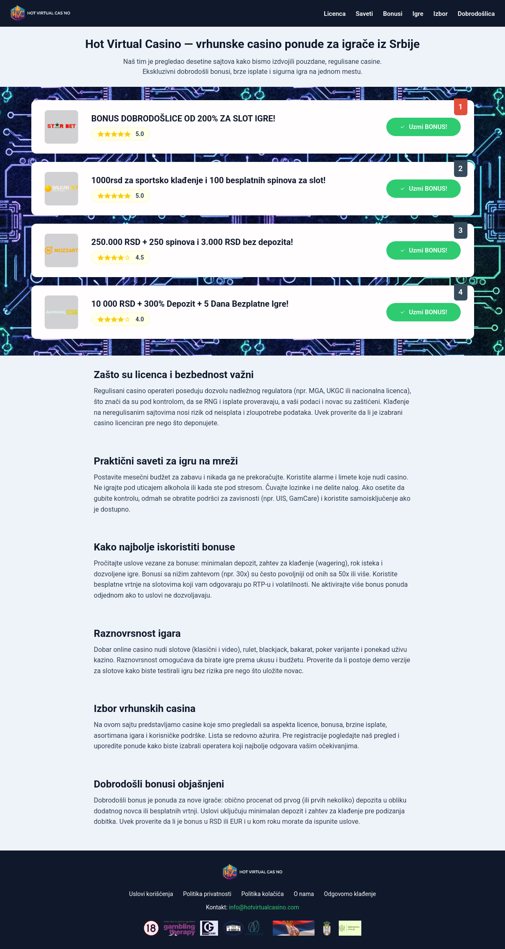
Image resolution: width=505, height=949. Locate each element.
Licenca (334, 14)
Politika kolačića (262, 894)
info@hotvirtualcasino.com (264, 907)
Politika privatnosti (207, 894)
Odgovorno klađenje (350, 894)
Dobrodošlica (476, 14)
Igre (417, 14)
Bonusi (392, 14)
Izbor (441, 14)
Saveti (364, 14)
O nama (304, 894)
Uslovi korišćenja (151, 894)
